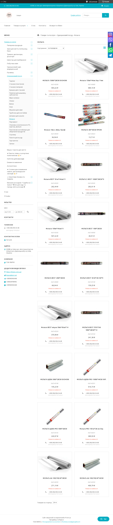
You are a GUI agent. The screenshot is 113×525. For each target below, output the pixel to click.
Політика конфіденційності (71, 522)
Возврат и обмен (56, 26)
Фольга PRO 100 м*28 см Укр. (92, 429)
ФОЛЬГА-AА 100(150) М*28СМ (55, 478)
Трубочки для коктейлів (18, 113)
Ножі (11, 107)
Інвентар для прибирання (16, 60)
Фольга (12, 119)
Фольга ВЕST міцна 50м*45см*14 (54, 327)
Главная (7, 26)
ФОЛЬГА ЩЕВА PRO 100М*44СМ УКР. (91, 379)
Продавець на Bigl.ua (56, 520)
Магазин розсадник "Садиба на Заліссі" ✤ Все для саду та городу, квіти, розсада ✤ (18, 185)
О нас (33, 26)
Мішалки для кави (15, 110)
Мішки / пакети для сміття (16, 150)
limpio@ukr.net (11, 275)
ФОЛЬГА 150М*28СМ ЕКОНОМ (55, 80)
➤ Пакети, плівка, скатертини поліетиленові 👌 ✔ (18, 154)
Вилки (11, 104)
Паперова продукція (14, 45)
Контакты (42, 26)
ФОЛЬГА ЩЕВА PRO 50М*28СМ (54, 429)
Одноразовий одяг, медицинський (14, 68)
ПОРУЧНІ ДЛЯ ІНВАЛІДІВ (15, 159)
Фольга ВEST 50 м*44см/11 (55, 179)
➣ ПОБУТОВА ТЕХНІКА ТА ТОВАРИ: (16, 178)
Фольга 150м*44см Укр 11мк (91, 80)
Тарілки (12, 81)
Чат (103, 519)
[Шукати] (105, 15)
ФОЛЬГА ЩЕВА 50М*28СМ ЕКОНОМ (54, 379)
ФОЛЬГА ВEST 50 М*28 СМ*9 (91, 278)
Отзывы (7, 196)
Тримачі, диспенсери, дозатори (15, 55)
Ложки (11, 101)
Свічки (11, 144)
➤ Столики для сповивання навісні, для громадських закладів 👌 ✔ (17, 171)
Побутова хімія (12, 63)
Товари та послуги (48, 35)
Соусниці (12, 135)
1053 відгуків (93, 2)
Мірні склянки (14, 98)
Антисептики (12, 166)
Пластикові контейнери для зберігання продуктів (19, 131)
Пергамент (13, 122)
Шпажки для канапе (16, 116)
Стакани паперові (16, 87)
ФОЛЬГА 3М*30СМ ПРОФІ (91, 130)
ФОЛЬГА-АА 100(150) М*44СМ (91, 478)
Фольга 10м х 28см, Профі (54, 130)
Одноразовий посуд (65, 35)
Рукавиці (10, 72)
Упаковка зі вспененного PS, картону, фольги (19, 126)
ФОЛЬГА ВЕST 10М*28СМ (91, 228)
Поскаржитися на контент (51, 522)
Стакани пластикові (16, 84)
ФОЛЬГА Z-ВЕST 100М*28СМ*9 (91, 179)
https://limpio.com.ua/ (13, 272)
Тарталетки (13, 141)
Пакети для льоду (15, 138)
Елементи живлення (14, 162)
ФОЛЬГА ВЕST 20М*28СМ (55, 278)
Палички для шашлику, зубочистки (17, 94)
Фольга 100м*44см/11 (55, 228)
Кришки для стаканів (17, 90)
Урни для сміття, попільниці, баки (17, 50)
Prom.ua (68, 518)
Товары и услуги (19, 26)
